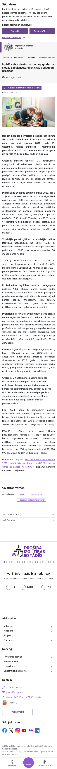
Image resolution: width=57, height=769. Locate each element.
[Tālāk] (52, 551)
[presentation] (28, 599)
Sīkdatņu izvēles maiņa (15, 670)
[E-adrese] (8, 702)
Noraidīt (15, 31)
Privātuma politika (13, 656)
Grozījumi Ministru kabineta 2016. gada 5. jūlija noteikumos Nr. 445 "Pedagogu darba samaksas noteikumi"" (28, 463)
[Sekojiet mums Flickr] (30, 730)
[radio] (10, 587)
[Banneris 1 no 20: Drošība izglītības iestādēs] (28, 551)
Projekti (7, 635)
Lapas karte (10, 666)
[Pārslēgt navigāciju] (28, 762)
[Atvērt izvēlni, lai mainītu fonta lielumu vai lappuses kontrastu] (44, 763)
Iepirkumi (8, 630)
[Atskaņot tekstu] (14, 77)
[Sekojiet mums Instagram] (17, 730)
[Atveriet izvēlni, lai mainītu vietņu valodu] (12, 763)
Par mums (9, 640)
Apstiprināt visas (42, 31)
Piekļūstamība (11, 661)
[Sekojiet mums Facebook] (4, 730)
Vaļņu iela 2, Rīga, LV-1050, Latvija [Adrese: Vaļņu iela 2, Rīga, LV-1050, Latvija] (23, 697)
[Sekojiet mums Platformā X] (11, 730)
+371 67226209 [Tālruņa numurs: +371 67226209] (14, 687)
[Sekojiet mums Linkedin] (37, 730)
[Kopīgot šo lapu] (28, 520)
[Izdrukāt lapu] (28, 514)
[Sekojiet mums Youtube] (24, 730)
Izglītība (22, 494)
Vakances (8, 626)
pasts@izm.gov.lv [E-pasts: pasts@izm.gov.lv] (14, 692)
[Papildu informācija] (17, 703)
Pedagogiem (36, 494)
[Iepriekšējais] (5, 551)
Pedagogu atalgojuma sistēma (31, 500)
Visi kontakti (17, 711)
